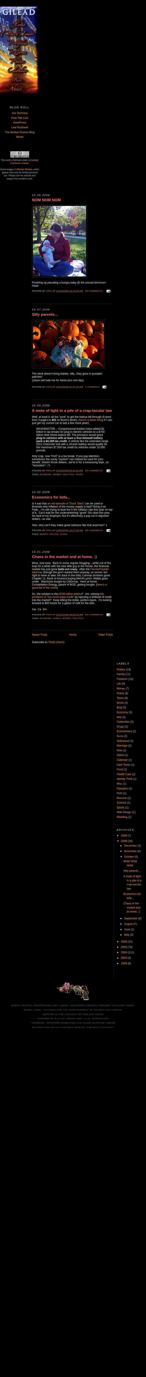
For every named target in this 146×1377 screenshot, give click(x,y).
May (127, 934)
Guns (120, 736)
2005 (124, 947)
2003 (124, 957)
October (129, 856)
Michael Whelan (24, 169)
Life (119, 683)
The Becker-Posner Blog (20, 132)
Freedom (122, 679)
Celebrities (123, 721)
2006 (124, 941)
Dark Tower (123, 764)
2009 (124, 835)
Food (120, 769)
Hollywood (123, 741)
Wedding (122, 817)
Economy (46, 474)
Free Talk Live (19, 117)
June (127, 929)
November (130, 851)
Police (54, 534)
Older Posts (105, 634)
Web (119, 750)
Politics (68, 474)
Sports (121, 807)
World (120, 702)
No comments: (95, 291)
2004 (124, 952)
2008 (124, 841)
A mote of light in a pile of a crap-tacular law (72, 410)
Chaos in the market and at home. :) (64, 557)
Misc (119, 783)
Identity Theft (124, 778)
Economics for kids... (51, 497)
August (128, 923)
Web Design (124, 812)
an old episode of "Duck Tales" (65, 503)
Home (73, 634)
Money (57, 474)
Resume (122, 798)
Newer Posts (39, 634)
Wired (19, 136)
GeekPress (19, 122)
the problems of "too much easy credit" (68, 595)
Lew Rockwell (19, 127)
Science (121, 802)
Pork (119, 793)
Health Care (124, 774)
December (130, 845)
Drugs (120, 726)
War (119, 717)
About (120, 755)
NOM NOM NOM (46, 200)
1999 (124, 963)
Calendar (122, 759)
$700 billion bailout (70, 593)
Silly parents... (45, 314)
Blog (119, 707)
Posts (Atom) (56, 642)
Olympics (122, 788)
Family (57, 618)
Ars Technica (19, 113)
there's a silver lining (91, 420)
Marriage (122, 745)
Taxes (79, 474)
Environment (124, 731)
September (131, 918)
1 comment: (93, 387)
